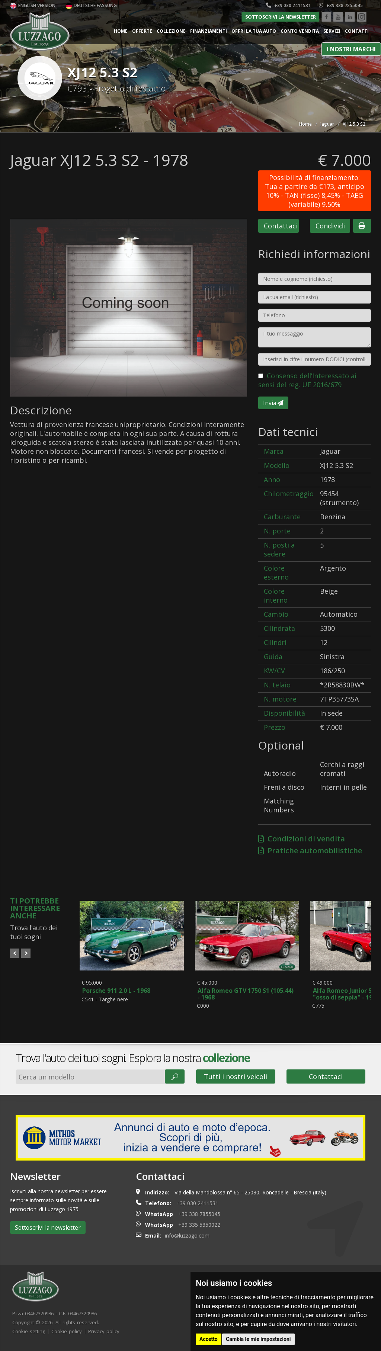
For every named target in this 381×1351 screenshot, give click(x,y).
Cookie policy (66, 1335)
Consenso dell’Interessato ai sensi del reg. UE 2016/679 (307, 380)
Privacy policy (103, 1335)
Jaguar (327, 124)
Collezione (171, 31)
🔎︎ (174, 1080)
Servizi (331, 31)
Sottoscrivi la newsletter (280, 16)
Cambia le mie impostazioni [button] (258, 1339)
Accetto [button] (208, 1339)
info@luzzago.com (187, 1239)
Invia (273, 403)
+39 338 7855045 (341, 5)
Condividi (330, 225)
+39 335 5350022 (199, 1228)
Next (26, 953)
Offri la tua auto (253, 31)
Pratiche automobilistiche (310, 850)
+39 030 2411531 (288, 5)
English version (32, 5)
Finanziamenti (208, 31)
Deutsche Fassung (91, 5)
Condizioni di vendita (301, 839)
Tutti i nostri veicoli (235, 1080)
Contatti (357, 31)
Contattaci (281, 225)
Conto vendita (300, 31)
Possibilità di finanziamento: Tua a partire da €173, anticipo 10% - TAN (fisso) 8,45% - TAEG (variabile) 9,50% (314, 191)
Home (121, 31)
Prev (14, 953)
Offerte (142, 31)
